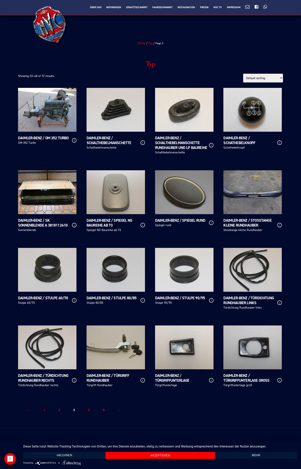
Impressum (233, 7)
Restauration (186, 7)
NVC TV (217, 7)
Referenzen (113, 7)
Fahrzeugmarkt (162, 7)
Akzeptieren (160, 455)
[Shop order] (263, 78)
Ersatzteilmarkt (136, 7)
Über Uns (95, 7)
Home (141, 43)
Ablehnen (64, 455)
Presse (204, 7)
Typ (150, 43)
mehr (256, 455)
